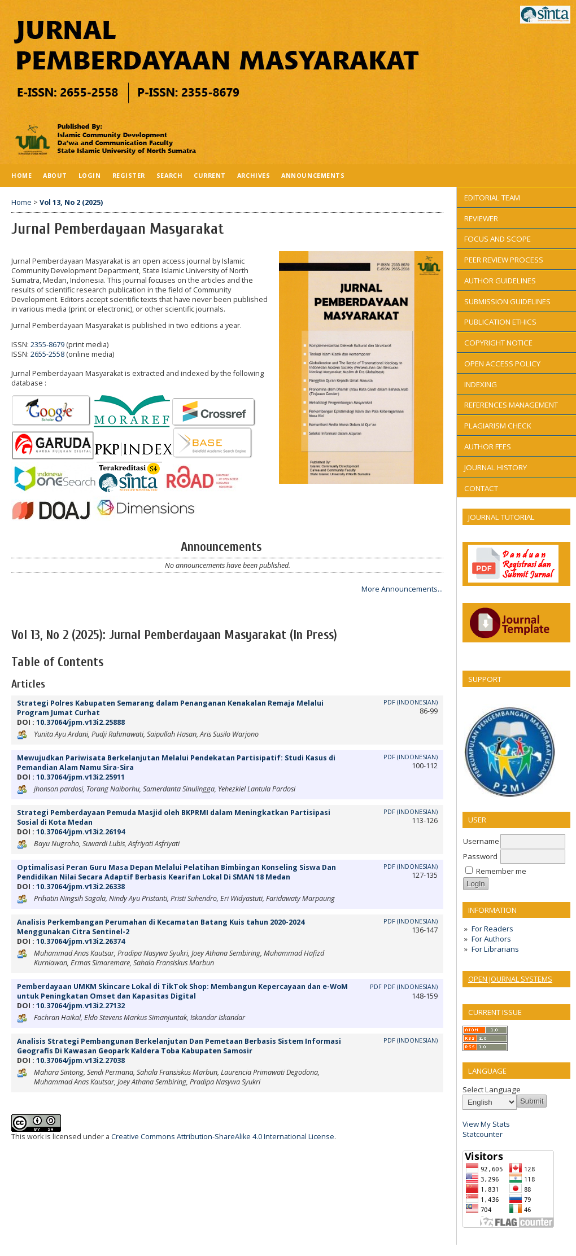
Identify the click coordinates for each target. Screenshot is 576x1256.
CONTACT (481, 488)
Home (21, 175)
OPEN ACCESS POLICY (502, 363)
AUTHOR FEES (487, 446)
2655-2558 (47, 354)
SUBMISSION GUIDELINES (507, 301)
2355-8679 (47, 344)
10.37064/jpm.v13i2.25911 (80, 777)
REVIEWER (481, 218)
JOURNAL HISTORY (495, 467)
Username (481, 841)
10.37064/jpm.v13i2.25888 (80, 722)
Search (169, 175)
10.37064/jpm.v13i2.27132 (80, 1005)
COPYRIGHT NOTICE (498, 343)
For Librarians (495, 949)
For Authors (491, 939)
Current (210, 175)
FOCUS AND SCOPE (497, 239)
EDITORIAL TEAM (492, 197)
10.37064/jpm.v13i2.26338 (80, 886)
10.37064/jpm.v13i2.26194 (80, 832)
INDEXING (480, 384)
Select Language (491, 1089)
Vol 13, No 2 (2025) (71, 202)
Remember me (501, 871)
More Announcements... (402, 589)
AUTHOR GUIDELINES (500, 280)
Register (128, 175)
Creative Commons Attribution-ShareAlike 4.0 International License (222, 1136)
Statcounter (482, 1134)
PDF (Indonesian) (410, 702)
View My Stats (486, 1124)
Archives (253, 175)
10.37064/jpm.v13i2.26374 (80, 941)
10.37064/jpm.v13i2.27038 (80, 1060)
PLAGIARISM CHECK (497, 426)
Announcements (312, 175)
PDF (376, 987)
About (55, 175)
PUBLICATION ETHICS (500, 322)
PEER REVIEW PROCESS (503, 260)
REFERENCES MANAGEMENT (511, 405)
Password (480, 856)
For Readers (492, 929)
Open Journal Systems (510, 979)
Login (89, 175)
